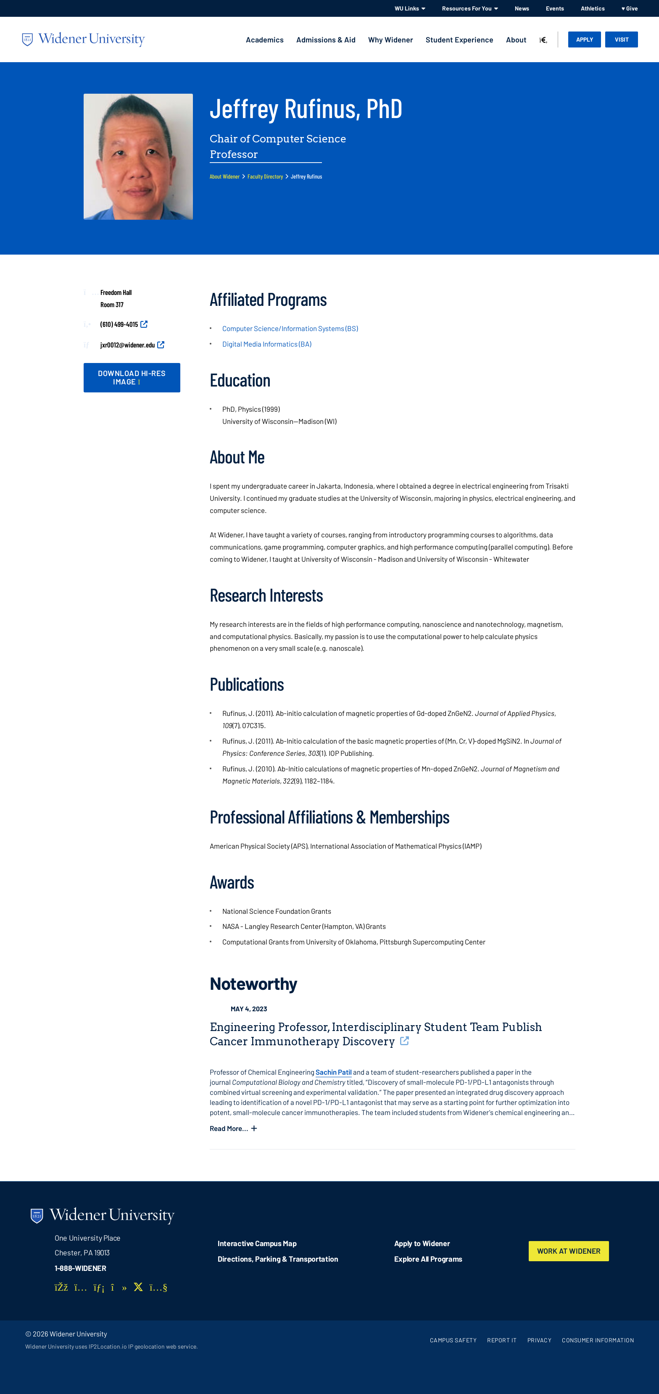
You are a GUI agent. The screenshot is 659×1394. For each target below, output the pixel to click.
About (516, 39)
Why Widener (390, 39)
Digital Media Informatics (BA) (266, 343)
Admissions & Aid (326, 39)
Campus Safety (453, 1340)
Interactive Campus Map (257, 1243)
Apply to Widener (422, 1243)
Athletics (593, 8)
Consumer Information (598, 1340)
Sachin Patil (334, 1072)
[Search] (543, 40)
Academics (265, 39)
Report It (502, 1340)
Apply (584, 39)
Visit (622, 39)
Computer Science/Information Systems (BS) (290, 328)
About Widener (225, 176)
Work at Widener (569, 1251)
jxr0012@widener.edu (127, 344)
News (522, 8)
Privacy (539, 1340)
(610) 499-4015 (119, 324)
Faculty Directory (265, 176)
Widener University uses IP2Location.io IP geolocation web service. (111, 1346)
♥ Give (630, 8)
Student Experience (459, 39)
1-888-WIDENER (80, 1268)
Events (555, 8)
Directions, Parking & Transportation (278, 1258)
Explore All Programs (428, 1258)
